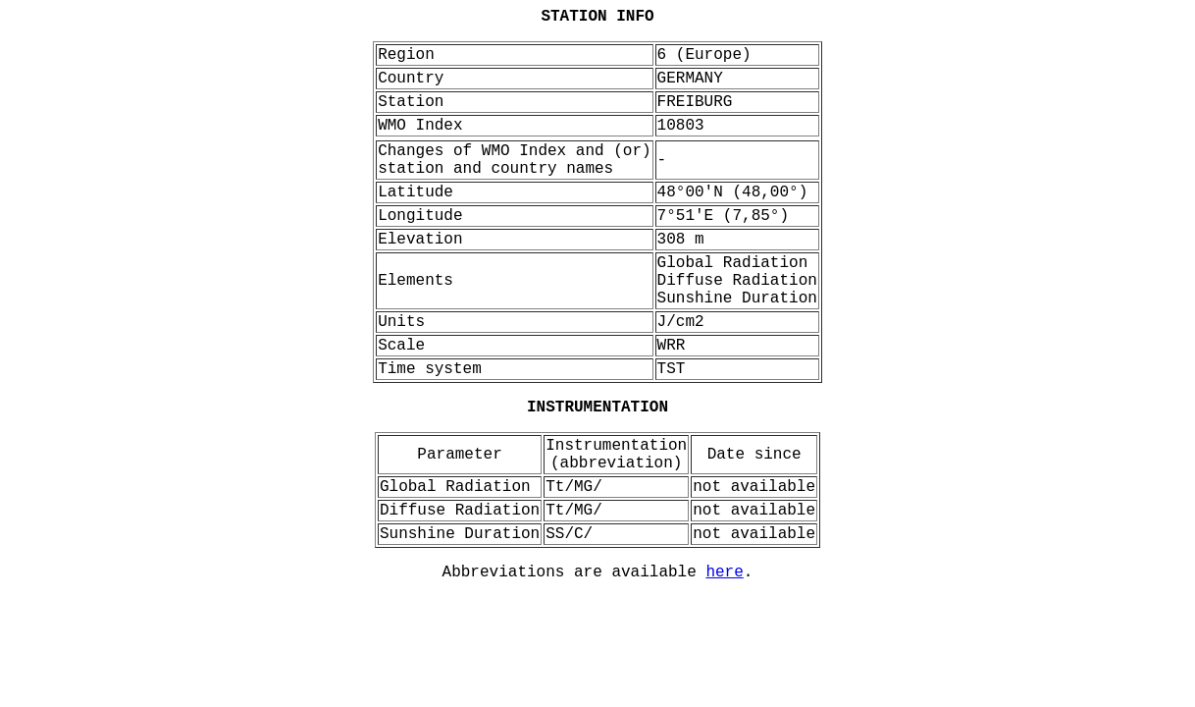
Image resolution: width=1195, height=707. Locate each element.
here (724, 572)
